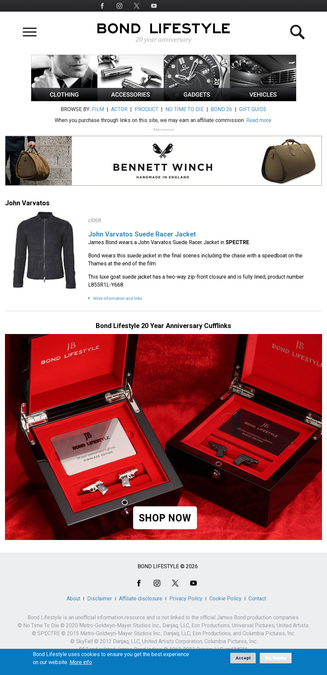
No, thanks (276, 660)
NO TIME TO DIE (184, 109)
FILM (98, 109)
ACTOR (119, 109)
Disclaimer (99, 598)
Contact (257, 598)
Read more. (259, 120)
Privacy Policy (185, 598)
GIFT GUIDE (252, 109)
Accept (243, 660)
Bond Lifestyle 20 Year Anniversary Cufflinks (163, 326)
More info (81, 665)
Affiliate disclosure (140, 598)
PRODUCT (146, 109)
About (73, 598)
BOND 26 (221, 109)
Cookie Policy (225, 598)
